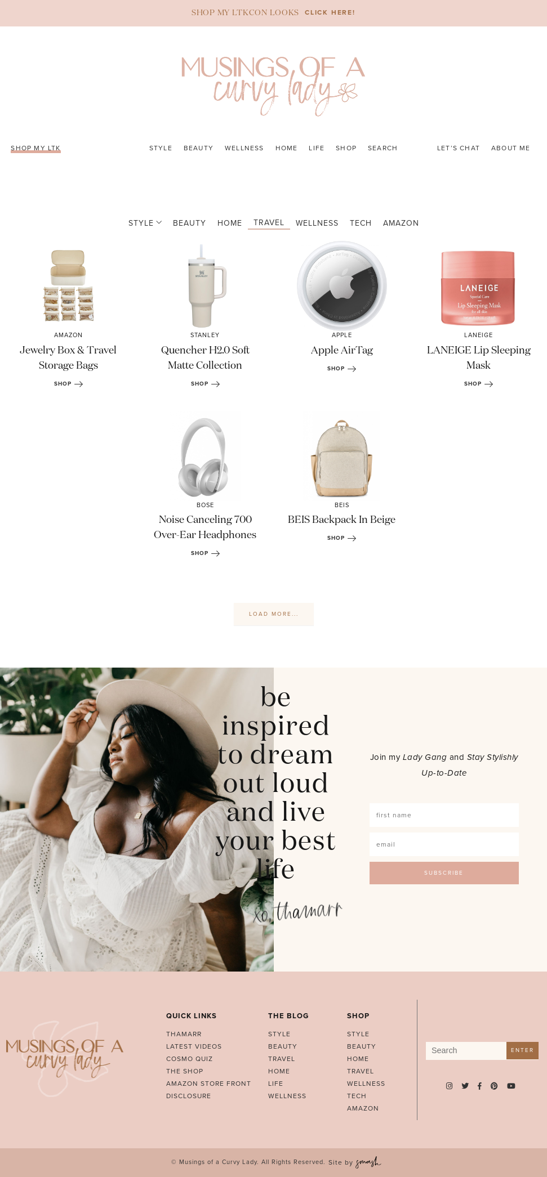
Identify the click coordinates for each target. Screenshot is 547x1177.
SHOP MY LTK (35, 148)
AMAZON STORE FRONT (208, 1084)
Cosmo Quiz (189, 1059)
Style (160, 148)
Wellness (244, 148)
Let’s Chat (458, 148)
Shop (346, 148)
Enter (522, 1050)
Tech (357, 223)
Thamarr (184, 1034)
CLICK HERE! (330, 12)
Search (383, 148)
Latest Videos (194, 1046)
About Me (511, 148)
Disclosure (188, 1096)
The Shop (184, 1071)
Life (316, 148)
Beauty (199, 148)
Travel (265, 222)
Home (286, 148)
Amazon (397, 223)
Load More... (274, 614)
